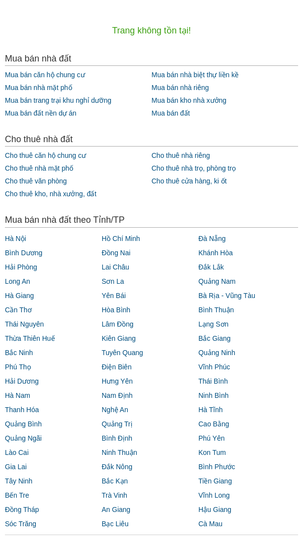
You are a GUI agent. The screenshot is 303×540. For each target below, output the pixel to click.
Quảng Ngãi (23, 438)
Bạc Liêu (115, 524)
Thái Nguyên (24, 324)
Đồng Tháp (22, 509)
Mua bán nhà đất (38, 58)
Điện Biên (117, 367)
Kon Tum (212, 452)
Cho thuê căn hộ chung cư (45, 155)
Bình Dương (23, 253)
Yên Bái (114, 296)
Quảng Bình (23, 424)
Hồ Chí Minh (121, 238)
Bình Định (117, 438)
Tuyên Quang (122, 353)
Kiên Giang (119, 338)
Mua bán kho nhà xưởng (188, 100)
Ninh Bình (213, 395)
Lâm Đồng (118, 324)
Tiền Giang (215, 481)
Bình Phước (216, 467)
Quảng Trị (117, 424)
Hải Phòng (21, 267)
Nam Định (117, 395)
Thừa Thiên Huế (30, 338)
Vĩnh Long (214, 495)
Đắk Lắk (211, 267)
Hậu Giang (214, 509)
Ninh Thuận (119, 452)
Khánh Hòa (215, 253)
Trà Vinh (114, 495)
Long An (17, 281)
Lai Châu (115, 267)
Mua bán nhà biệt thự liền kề (195, 75)
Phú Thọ (18, 367)
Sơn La (113, 281)
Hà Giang (19, 296)
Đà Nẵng (211, 238)
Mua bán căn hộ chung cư (45, 75)
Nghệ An (115, 410)
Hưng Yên (117, 381)
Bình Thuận (216, 310)
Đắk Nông (117, 467)
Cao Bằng (213, 424)
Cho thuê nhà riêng (180, 155)
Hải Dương (22, 381)
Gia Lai (16, 467)
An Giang (116, 509)
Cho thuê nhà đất (39, 139)
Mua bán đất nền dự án (41, 113)
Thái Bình (213, 381)
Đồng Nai (116, 253)
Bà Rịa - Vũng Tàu (226, 296)
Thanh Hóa (22, 410)
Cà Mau (210, 524)
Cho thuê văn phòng (36, 181)
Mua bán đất (170, 113)
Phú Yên (211, 438)
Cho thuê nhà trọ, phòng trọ (193, 168)
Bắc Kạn (115, 481)
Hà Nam (17, 395)
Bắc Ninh (19, 353)
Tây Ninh (18, 481)
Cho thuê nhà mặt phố (39, 168)
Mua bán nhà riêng (180, 87)
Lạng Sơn (213, 324)
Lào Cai (16, 452)
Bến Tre (17, 495)
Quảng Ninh (216, 353)
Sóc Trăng (20, 524)
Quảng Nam (217, 281)
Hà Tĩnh (210, 410)
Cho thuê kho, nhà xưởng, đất (50, 194)
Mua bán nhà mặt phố (38, 87)
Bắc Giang (214, 338)
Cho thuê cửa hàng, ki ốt (188, 181)
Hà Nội (15, 238)
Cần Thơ (18, 310)
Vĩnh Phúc (214, 367)
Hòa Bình (116, 310)
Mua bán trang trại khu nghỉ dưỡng (58, 100)
